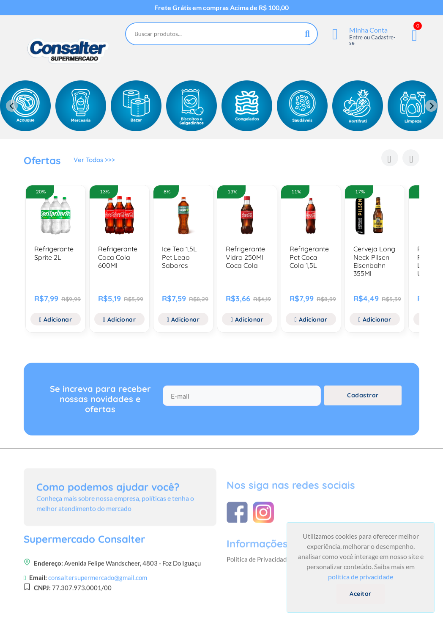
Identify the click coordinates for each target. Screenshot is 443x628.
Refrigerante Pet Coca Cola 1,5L (309, 257)
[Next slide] (431, 106)
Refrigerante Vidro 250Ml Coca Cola (245, 257)
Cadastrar (363, 401)
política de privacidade (360, 577)
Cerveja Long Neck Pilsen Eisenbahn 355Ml (374, 261)
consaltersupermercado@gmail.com (97, 607)
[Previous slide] (12, 106)
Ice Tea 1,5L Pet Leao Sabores (179, 257)
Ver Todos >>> (96, 161)
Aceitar (361, 594)
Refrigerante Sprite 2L (54, 253)
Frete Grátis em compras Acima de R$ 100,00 (221, 7)
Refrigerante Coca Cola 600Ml (117, 257)
